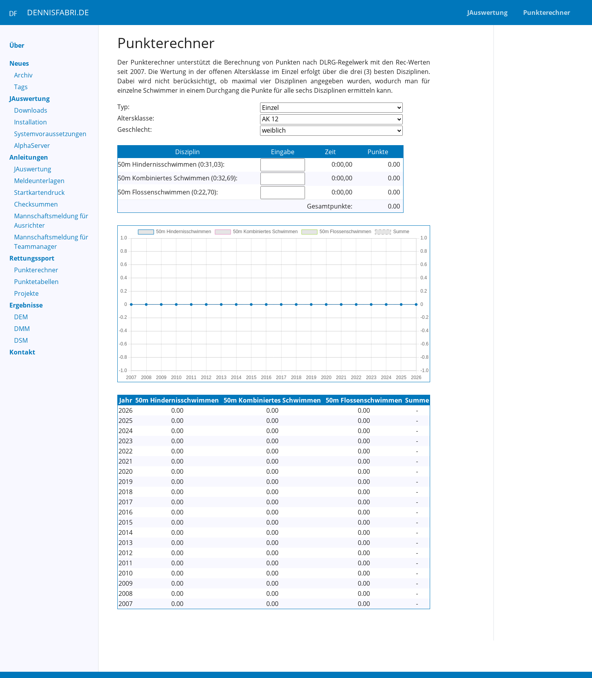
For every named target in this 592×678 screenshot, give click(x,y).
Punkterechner (36, 270)
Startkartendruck (39, 192)
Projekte (26, 293)
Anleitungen (28, 157)
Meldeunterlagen (39, 180)
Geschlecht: (134, 129)
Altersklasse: (135, 118)
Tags (21, 87)
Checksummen (36, 204)
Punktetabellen (36, 281)
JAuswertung (29, 98)
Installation (30, 122)
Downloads (30, 110)
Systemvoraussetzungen (50, 133)
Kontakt (22, 352)
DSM (21, 340)
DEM (21, 317)
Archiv (23, 75)
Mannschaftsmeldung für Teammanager (51, 242)
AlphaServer (32, 145)
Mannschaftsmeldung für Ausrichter (51, 221)
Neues (19, 63)
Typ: (123, 107)
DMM (22, 328)
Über (16, 45)
